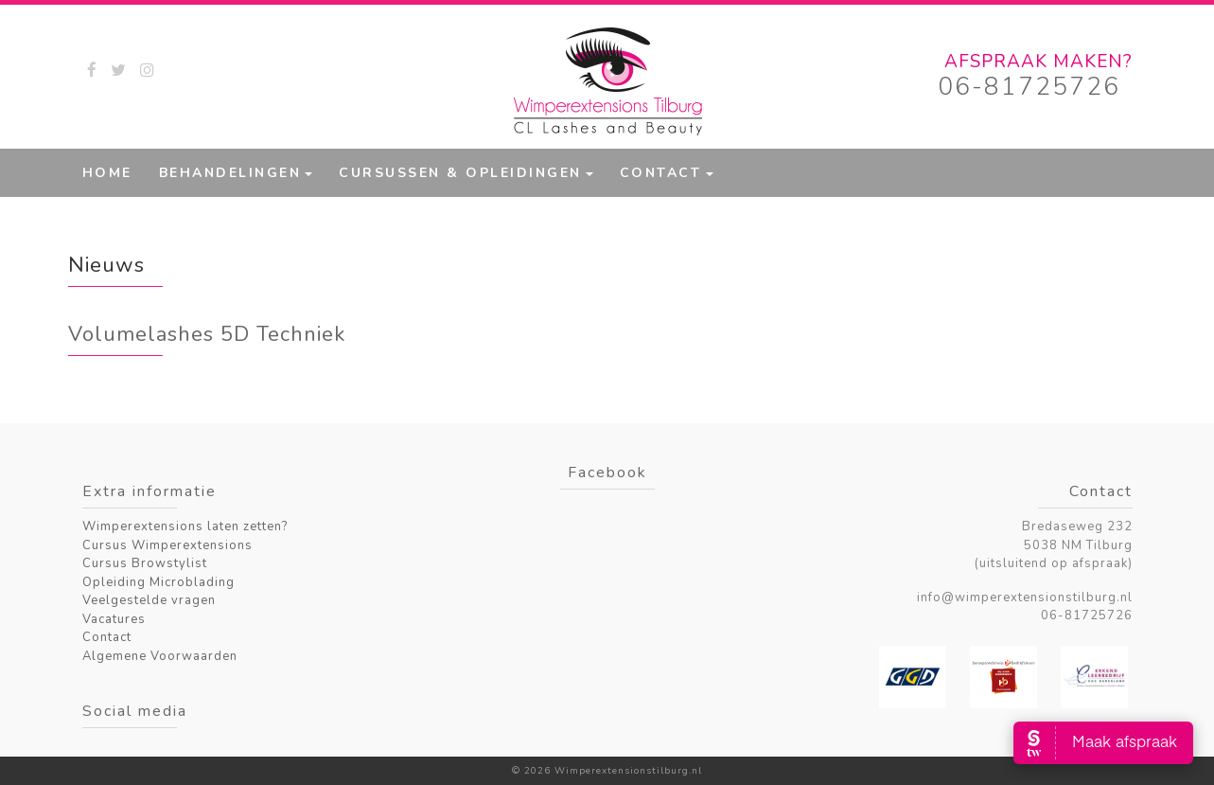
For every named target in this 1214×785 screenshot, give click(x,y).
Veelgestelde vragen (149, 600)
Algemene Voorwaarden (160, 656)
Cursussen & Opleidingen (460, 173)
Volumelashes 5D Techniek (206, 334)
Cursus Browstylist (144, 563)
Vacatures (114, 619)
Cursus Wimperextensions (167, 545)
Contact (661, 173)
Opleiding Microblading (158, 582)
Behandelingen (230, 173)
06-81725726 (1029, 86)
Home (107, 173)
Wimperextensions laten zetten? (185, 526)
